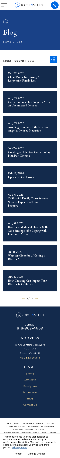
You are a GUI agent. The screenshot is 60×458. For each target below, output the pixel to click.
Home (30, 373)
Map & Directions (30, 357)
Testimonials (30, 392)
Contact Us (30, 404)
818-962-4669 (30, 328)
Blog (30, 398)
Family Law (30, 386)
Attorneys (30, 379)
